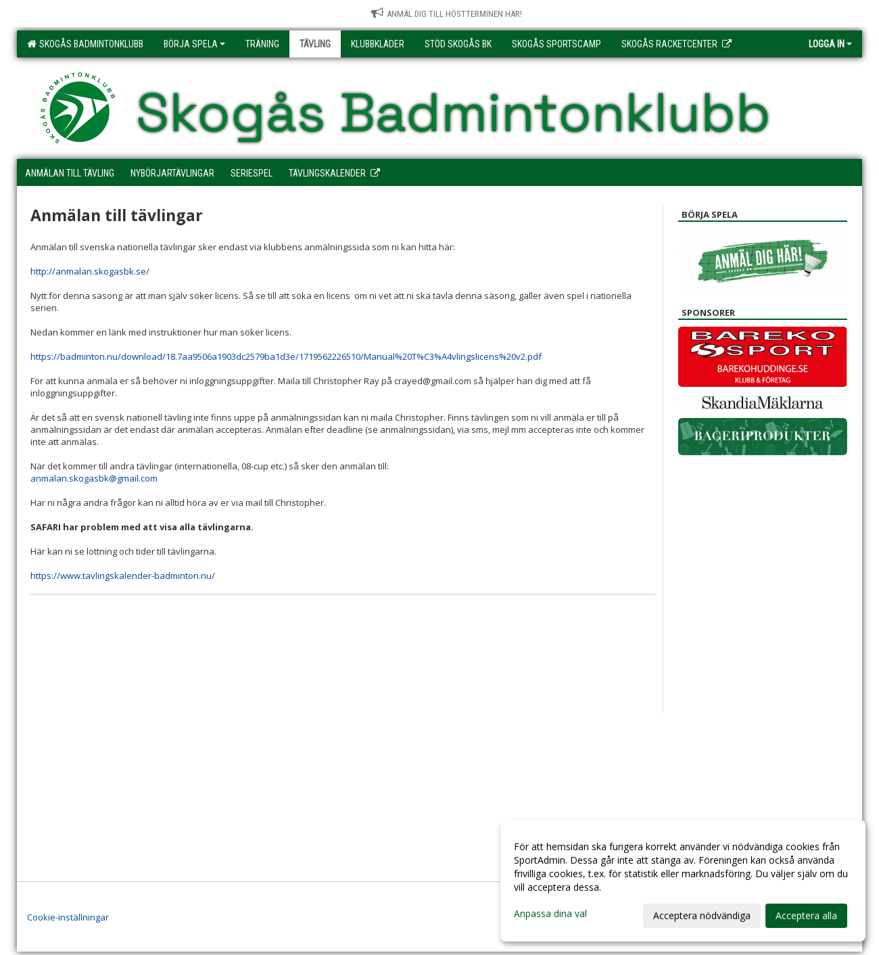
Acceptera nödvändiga (702, 915)
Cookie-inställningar (68, 917)
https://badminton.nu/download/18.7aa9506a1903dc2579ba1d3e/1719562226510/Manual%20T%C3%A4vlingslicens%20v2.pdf (286, 356)
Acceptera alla (806, 915)
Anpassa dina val (550, 914)
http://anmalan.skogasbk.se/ (89, 271)
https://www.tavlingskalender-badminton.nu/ (122, 575)
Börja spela (194, 44)
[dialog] (682, 880)
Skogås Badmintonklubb (85, 44)
